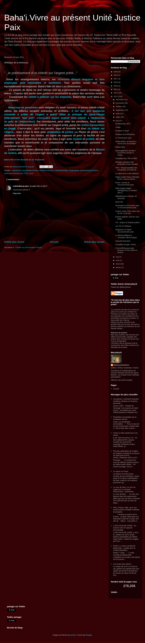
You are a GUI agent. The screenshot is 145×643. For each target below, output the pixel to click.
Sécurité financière (122, 241)
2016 (116, 82)
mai (117, 257)
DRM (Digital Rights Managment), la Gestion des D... (126, 190)
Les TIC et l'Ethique (123, 226)
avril (118, 260)
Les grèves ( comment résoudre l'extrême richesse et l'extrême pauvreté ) (126, 401)
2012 (116, 93)
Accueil (54, 242)
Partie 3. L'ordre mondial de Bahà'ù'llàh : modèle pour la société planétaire (124, 548)
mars (118, 264)
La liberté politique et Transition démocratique (126, 236)
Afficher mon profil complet (121, 380)
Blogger (89, 635)
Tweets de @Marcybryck (121, 287)
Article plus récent (14, 242)
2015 (116, 86)
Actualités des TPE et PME (126, 158)
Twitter (118, 127)
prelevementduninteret (89, 170)
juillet (118, 117)
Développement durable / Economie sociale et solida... (125, 153)
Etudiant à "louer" (122, 131)
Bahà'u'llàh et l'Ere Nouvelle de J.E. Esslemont (24, 160)
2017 (116, 79)
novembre (120, 103)
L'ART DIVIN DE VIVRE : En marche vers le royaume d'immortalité (124, 528)
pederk (73, 635)
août (118, 114)
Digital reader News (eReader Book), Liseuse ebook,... (127, 178)
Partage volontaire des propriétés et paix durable (126, 163)
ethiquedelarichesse (30, 170)
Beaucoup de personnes (23, 107)
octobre (119, 106)
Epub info (119, 202)
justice (69, 132)
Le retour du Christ (120, 471)
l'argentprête (74, 170)
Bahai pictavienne (121, 365)
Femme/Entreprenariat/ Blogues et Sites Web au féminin (126, 250)
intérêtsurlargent (61, 170)
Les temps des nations (122, 564)
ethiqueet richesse (46, 170)
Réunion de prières (119, 333)
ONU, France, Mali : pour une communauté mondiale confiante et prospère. (126, 510)
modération (54, 132)
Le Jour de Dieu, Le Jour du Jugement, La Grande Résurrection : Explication (124, 489)
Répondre (17, 193)
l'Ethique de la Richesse (125, 134)
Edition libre (120, 147)
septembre (120, 110)
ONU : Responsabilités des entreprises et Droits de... (126, 169)
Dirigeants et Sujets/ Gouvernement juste (124, 231)
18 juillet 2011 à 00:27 (38, 186)
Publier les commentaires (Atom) (28, 247)
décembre (120, 99)
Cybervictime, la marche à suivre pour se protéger (125, 142)
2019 (116, 75)
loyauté (78, 139)
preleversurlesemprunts (13, 173)
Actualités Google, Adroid (125, 244)
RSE (26, 173)
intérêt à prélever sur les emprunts (50, 97)
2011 (116, 96)
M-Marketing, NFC (122, 124)
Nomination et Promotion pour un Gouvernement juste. (127, 206)
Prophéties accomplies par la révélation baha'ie (124, 418)
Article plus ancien (94, 242)
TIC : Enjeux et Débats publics (127, 222)
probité (90, 139)
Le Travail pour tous (123, 138)
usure (31, 173)
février (118, 267)
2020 (116, 72)
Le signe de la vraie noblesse (127, 173)
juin (117, 121)
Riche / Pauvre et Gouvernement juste (124, 184)
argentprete (16, 170)
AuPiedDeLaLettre (21, 186)
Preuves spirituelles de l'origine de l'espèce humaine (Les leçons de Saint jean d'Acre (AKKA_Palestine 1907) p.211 (126, 454)
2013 (116, 89)
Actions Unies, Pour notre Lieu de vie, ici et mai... (127, 212)
